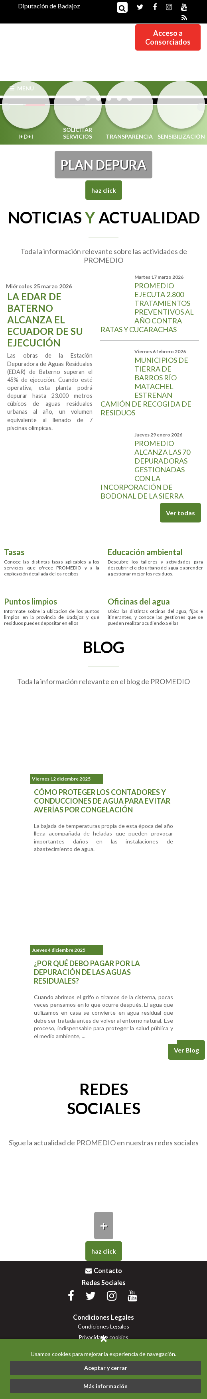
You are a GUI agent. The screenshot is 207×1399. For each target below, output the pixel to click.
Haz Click (103, 190)
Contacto (103, 1270)
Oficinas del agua (139, 602)
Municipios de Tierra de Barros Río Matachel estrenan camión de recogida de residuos (146, 386)
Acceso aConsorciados (168, 37)
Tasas (14, 552)
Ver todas (180, 513)
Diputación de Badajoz (49, 6)
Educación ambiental (145, 552)
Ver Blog (186, 1050)
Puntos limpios (30, 602)
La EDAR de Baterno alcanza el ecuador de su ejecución (45, 319)
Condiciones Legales (103, 1326)
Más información (105, 1386)
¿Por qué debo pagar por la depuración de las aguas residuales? (87, 972)
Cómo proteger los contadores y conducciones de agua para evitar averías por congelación (102, 801)
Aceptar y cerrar (105, 1367)
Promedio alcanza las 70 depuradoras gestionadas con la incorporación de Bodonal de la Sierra (145, 469)
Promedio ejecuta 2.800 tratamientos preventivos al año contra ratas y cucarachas (147, 307)
